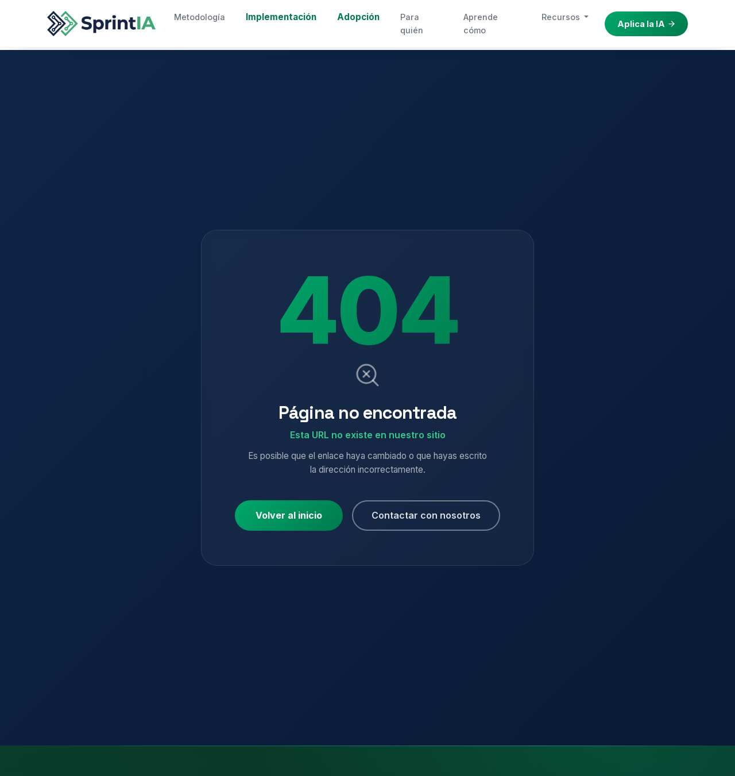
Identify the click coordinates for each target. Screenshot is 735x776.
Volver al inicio (289, 515)
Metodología (199, 17)
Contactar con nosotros (426, 515)
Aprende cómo (480, 23)
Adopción (358, 16)
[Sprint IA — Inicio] (101, 23)
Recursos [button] (561, 17)
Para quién (411, 23)
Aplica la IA (646, 24)
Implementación (281, 16)
